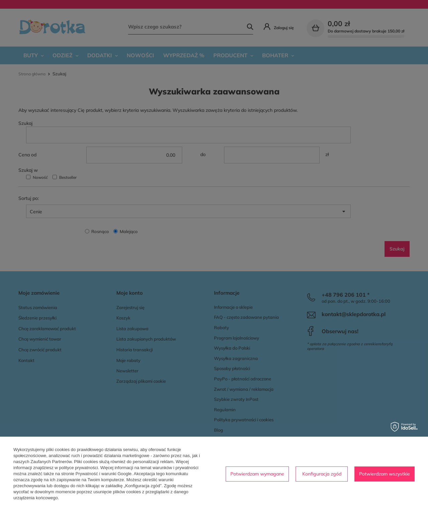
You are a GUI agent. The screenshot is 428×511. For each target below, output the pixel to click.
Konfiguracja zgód (321, 474)
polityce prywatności (78, 467)
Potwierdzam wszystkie (384, 474)
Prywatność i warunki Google (104, 473)
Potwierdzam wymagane (257, 474)
